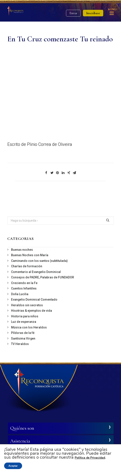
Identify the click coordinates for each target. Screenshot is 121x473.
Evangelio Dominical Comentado (34, 299)
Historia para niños (24, 316)
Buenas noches (22, 249)
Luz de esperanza (23, 321)
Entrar (73, 13)
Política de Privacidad (90, 458)
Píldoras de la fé (22, 333)
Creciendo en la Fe (24, 283)
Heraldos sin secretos (27, 305)
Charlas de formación (26, 266)
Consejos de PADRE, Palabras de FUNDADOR (42, 277)
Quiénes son (22, 428)
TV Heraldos (20, 344)
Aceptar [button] (13, 466)
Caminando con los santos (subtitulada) (39, 261)
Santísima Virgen (23, 338)
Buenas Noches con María (29, 255)
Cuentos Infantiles (24, 288)
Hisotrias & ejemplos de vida (31, 310)
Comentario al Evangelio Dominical (36, 272)
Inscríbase (93, 13)
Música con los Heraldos (29, 327)
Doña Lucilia (19, 294)
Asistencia (20, 441)
